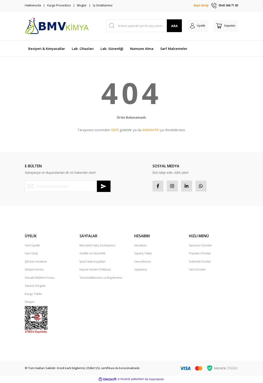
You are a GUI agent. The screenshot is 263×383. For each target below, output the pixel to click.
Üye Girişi (31, 254)
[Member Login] (197, 25)
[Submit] (104, 186)
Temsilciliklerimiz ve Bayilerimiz (101, 278)
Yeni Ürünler (197, 270)
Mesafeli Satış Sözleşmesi (97, 246)
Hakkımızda (33, 5)
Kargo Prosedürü (59, 5)
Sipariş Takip (143, 254)
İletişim (29, 302)
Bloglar (82, 5)
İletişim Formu (34, 270)
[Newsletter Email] (68, 186)
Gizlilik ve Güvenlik (93, 254)
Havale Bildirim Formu (40, 278)
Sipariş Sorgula (35, 286)
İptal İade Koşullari (92, 262)
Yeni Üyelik (32, 246)
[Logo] (57, 26)
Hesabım (140, 246)
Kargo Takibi (33, 294)
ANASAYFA (150, 130)
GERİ (115, 130)
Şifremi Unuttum (36, 262)
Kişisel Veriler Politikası (95, 270)
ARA (174, 26)
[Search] (144, 25)
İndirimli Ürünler (200, 262)
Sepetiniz (140, 270)
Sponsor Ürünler (200, 246)
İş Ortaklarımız (103, 5)
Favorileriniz (142, 262)
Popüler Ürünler (200, 254)
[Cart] (226, 25)
